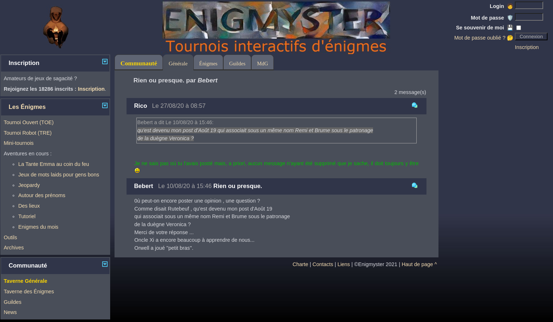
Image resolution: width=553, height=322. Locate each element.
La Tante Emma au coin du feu (53, 164)
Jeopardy (29, 185)
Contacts (323, 264)
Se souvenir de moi (484, 27)
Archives (14, 247)
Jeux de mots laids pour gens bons (58, 175)
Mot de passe (492, 18)
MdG (262, 63)
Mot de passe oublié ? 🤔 (483, 38)
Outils (10, 237)
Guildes (12, 302)
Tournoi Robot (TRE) (28, 133)
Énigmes (208, 63)
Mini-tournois (18, 143)
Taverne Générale (25, 281)
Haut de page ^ (419, 264)
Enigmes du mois (38, 227)
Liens (343, 264)
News (10, 312)
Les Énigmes (27, 106)
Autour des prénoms (41, 195)
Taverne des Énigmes (29, 291)
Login (501, 6)
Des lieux (29, 206)
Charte (300, 264)
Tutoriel (26, 216)
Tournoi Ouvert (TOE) (28, 122)
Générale (178, 63)
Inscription (527, 47)
